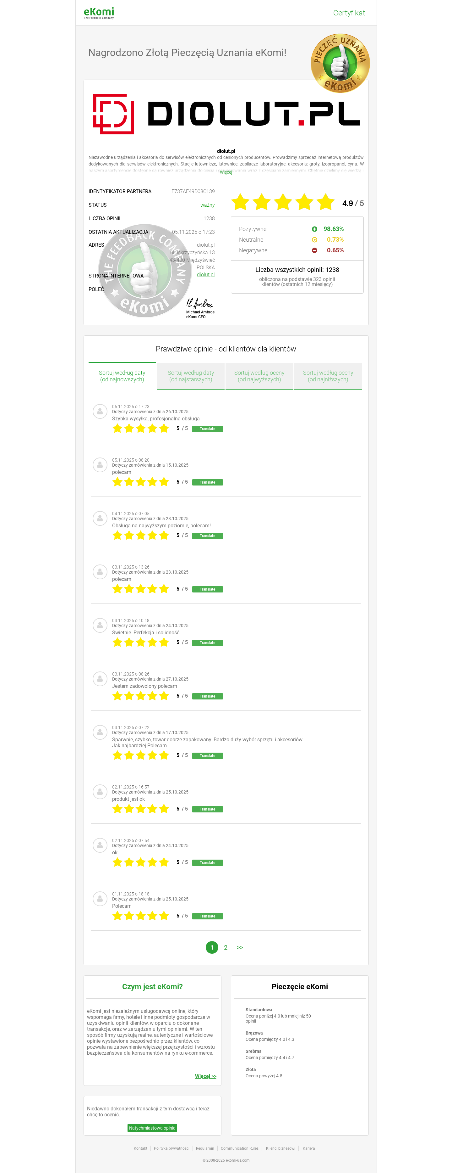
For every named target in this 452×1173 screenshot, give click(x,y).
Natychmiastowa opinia (152, 1128)
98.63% (328, 229)
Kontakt (140, 1148)
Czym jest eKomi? (152, 986)
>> (240, 947)
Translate (207, 429)
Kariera (309, 1148)
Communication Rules (240, 1148)
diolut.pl (206, 275)
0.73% (328, 239)
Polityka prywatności (171, 1148)
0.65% (328, 250)
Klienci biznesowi (280, 1148)
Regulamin (205, 1148)
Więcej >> (205, 1076)
